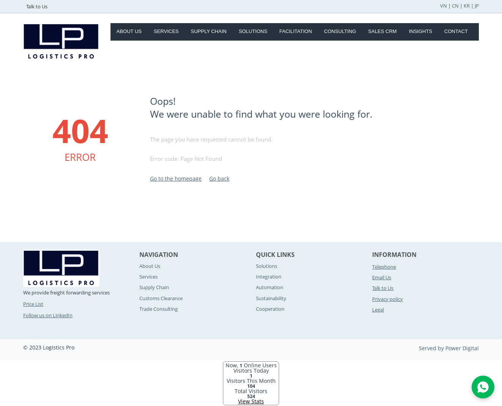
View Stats (251, 401)
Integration (268, 276)
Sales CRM (382, 31)
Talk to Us (36, 6)
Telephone (384, 266)
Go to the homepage (176, 178)
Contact (456, 31)
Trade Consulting (158, 308)
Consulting (340, 31)
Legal (378, 309)
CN (455, 5)
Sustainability (271, 298)
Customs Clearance (161, 298)
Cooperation (270, 308)
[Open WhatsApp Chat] (483, 387)
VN (443, 5)
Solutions (253, 31)
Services (166, 31)
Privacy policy (387, 299)
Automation (269, 287)
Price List (33, 304)
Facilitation (295, 31)
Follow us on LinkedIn (48, 315)
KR (467, 5)
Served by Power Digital (449, 348)
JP (477, 5)
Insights (420, 31)
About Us (129, 31)
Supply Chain (209, 31)
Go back (219, 178)
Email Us (381, 277)
